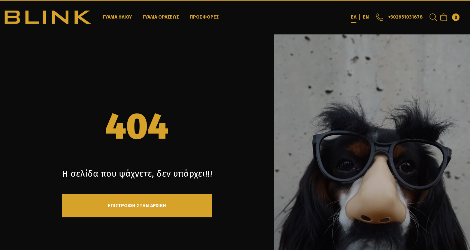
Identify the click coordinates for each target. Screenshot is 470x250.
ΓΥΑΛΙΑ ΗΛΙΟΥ (117, 17)
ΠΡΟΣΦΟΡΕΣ (204, 17)
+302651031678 (398, 17)
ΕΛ (353, 17)
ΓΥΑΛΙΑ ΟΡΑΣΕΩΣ (161, 17)
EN (366, 17)
